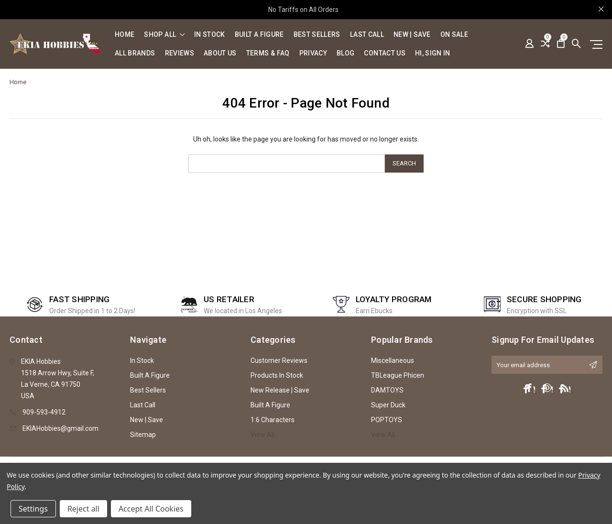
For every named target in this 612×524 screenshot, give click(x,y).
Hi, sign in (432, 53)
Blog (345, 53)
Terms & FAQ (268, 53)
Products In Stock (277, 375)
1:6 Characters (273, 420)
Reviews (179, 53)
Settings (33, 508)
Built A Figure (259, 34)
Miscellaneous (392, 360)
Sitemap (143, 434)
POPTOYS (386, 420)
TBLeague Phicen (397, 375)
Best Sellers (317, 34)
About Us (220, 53)
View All (262, 434)
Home (124, 34)
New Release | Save (280, 390)
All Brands (135, 53)
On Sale (454, 34)
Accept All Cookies (151, 508)
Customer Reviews (279, 360)
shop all (164, 34)
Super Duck (388, 405)
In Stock (209, 34)
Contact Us (384, 53)
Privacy (313, 53)
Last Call (367, 34)
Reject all (83, 508)
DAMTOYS (387, 390)
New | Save (412, 34)
